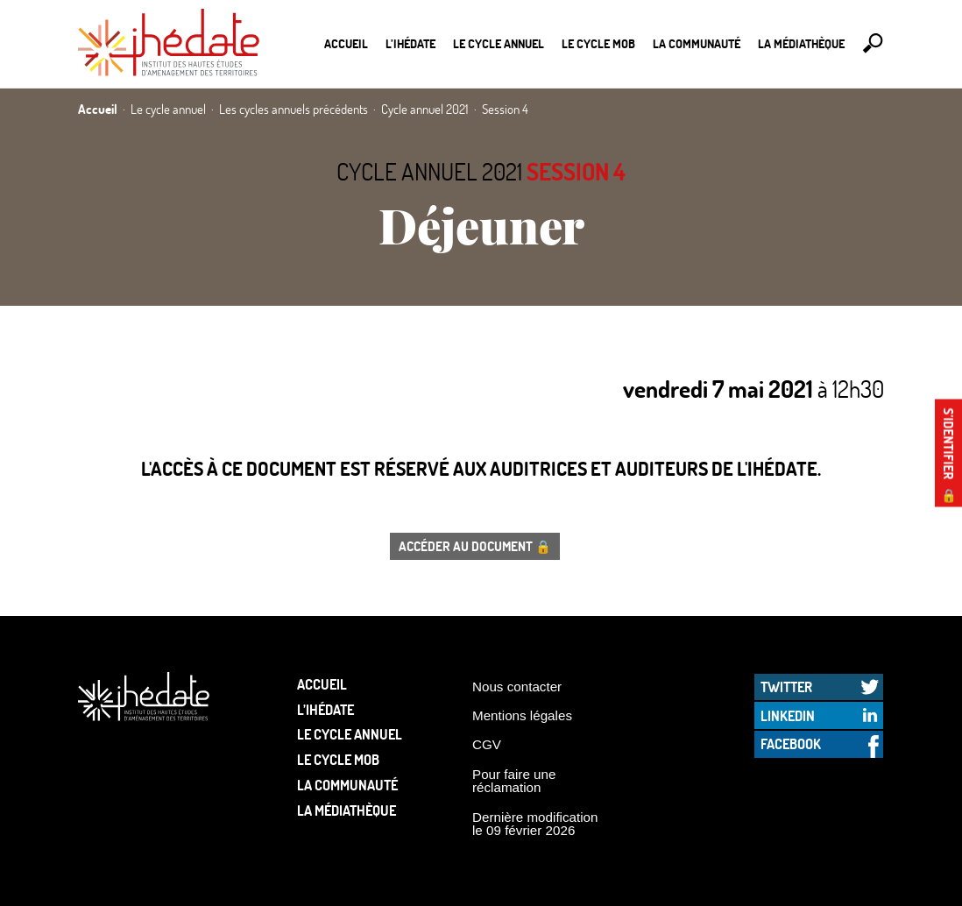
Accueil (346, 43)
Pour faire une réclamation (513, 781)
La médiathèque (801, 43)
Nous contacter (517, 686)
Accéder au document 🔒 (475, 546)
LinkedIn (787, 715)
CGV (486, 744)
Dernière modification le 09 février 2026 (535, 824)
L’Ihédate (410, 43)
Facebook (790, 743)
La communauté (696, 43)
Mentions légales (522, 715)
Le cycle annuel (498, 43)
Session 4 (576, 171)
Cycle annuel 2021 (429, 171)
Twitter (786, 686)
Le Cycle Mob (598, 43)
